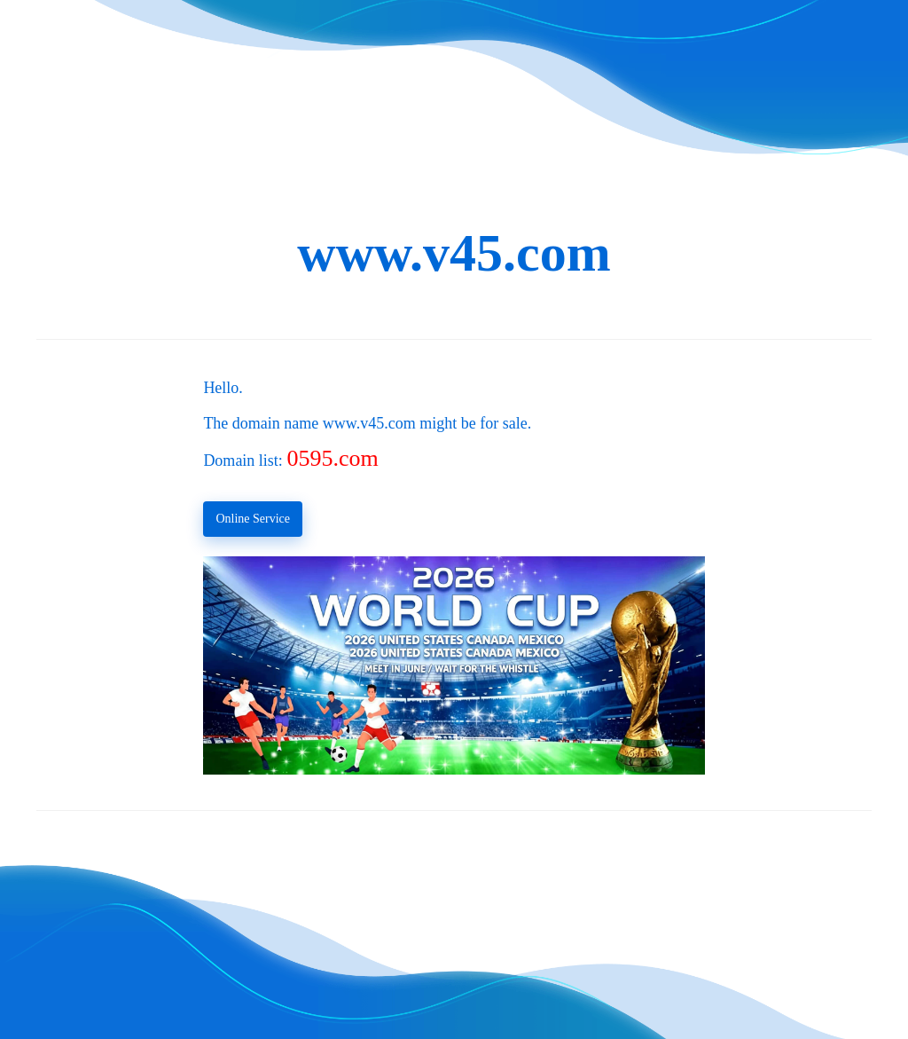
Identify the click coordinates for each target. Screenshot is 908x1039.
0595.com (332, 458)
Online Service (252, 518)
